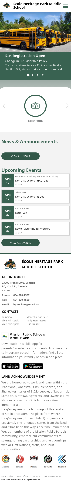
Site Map (36, 476)
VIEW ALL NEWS (20, 156)
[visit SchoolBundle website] (35, 483)
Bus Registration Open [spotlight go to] (25, 55)
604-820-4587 (21, 295)
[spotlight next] (63, 33)
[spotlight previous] (7, 33)
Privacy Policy (7, 476)
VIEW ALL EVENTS (20, 242)
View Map (6, 290)
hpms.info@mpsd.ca (26, 304)
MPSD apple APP (10, 366)
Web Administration (52, 476)
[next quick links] (67, 105)
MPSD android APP (33, 366)
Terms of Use (22, 476)
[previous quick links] (4, 105)
